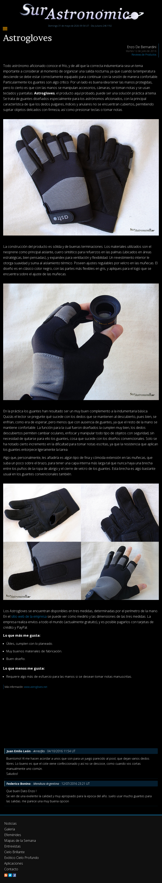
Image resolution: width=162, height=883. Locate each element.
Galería (9, 829)
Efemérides (12, 835)
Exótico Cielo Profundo (21, 857)
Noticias (10, 823)
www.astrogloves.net (35, 687)
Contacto (11, 869)
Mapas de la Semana (20, 840)
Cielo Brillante (14, 852)
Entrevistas (12, 846)
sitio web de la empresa (29, 616)
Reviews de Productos (144, 54)
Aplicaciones (13, 863)
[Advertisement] (81, 718)
